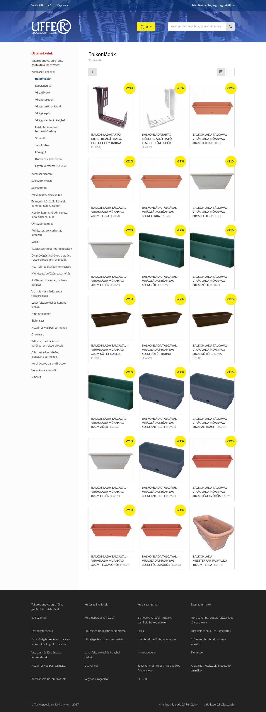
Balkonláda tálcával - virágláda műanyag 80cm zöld (109, 423)
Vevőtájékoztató (41, 5)
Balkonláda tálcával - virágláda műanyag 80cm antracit (160, 492)
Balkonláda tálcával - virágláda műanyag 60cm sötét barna (109, 352)
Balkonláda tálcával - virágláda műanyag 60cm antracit (210, 423)
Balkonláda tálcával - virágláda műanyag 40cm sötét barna (160, 352)
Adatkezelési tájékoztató (219, 704)
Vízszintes (221, 72)
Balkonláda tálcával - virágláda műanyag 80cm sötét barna (210, 352)
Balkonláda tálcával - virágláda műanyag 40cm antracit (160, 423)
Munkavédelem (41, 313)
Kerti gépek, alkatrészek (46, 194)
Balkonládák (43, 78)
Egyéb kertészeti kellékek (51, 165)
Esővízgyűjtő (43, 85)
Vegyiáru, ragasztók (44, 370)
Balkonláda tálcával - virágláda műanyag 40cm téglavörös (211, 492)
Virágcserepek (44, 99)
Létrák (35, 241)
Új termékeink (42, 53)
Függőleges (230, 72)
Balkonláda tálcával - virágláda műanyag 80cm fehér (109, 492)
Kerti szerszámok (42, 173)
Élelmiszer (37, 320)
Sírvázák (40, 138)
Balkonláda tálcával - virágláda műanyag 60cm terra (109, 212)
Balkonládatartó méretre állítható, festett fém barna (106, 141)
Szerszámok (39, 187)
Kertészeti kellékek (43, 71)
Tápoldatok (42, 145)
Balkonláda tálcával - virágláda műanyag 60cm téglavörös (110, 560)
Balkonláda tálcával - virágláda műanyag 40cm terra (210, 138)
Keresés (230, 26)
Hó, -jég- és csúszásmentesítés (51, 266)
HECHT (36, 377)
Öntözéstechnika (42, 223)
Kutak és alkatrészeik (48, 159)
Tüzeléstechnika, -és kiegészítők (51, 248)
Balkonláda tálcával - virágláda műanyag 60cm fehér (210, 212)
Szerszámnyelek (41, 180)
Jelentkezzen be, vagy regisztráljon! (213, 5)
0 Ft (148, 27)
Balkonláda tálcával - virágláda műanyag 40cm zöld (160, 281)
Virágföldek (42, 92)
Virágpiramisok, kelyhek (50, 120)
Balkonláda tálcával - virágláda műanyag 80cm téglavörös (161, 560)
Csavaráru (38, 334)
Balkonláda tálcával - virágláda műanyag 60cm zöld (210, 281)
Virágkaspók (43, 113)
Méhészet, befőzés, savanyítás (50, 273)
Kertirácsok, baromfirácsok (48, 363)
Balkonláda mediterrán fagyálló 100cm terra (209, 560)
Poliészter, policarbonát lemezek (105, 630)
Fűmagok (41, 152)
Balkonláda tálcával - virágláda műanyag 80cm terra (160, 212)
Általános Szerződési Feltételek (178, 704)
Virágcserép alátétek (48, 106)
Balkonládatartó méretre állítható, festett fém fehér (157, 141)
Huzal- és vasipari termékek (49, 327)
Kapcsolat (63, 5)
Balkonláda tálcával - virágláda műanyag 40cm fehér (109, 281)
